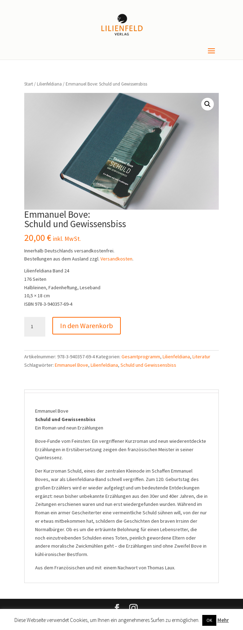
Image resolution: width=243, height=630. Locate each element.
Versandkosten (116, 259)
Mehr (223, 620)
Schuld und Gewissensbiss (148, 365)
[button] (207, 104)
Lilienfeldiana (49, 84)
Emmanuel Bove (71, 365)
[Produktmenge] (34, 327)
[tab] (121, 391)
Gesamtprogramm (140, 356)
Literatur (201, 356)
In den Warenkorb (86, 325)
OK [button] (209, 620)
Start (28, 84)
